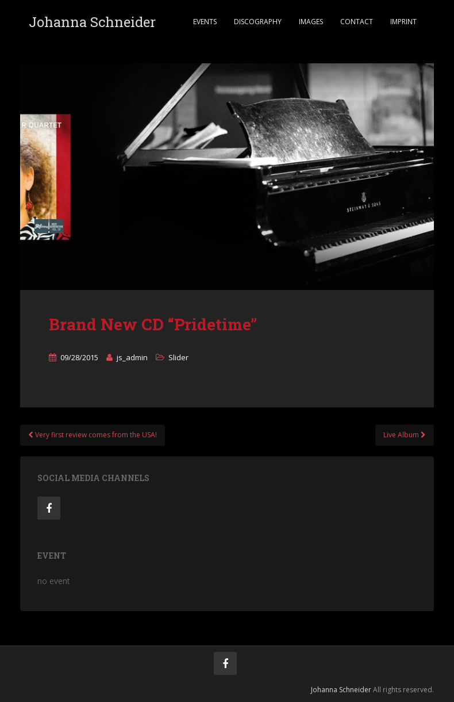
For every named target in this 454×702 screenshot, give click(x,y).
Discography (258, 21)
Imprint (403, 21)
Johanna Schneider (92, 22)
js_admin (132, 357)
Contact (356, 21)
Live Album (404, 435)
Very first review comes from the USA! (92, 435)
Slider (178, 357)
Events (205, 21)
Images (311, 21)
